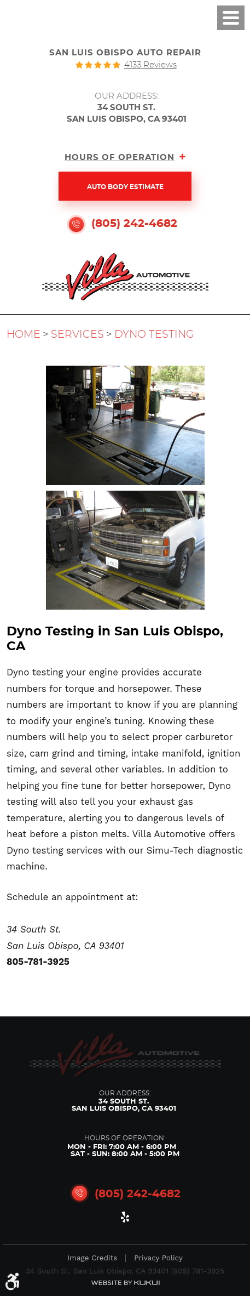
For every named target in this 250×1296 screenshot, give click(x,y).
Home (23, 334)
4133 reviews (150, 65)
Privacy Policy (158, 1258)
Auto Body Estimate (125, 187)
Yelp (125, 1219)
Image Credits (92, 1258)
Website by (125, 1282)
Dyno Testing (154, 334)
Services (77, 334)
